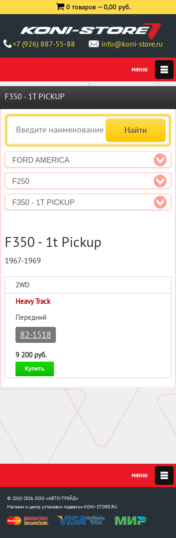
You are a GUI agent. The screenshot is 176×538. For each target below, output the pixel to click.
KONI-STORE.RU (100, 507)
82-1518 (35, 334)
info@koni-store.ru (132, 43)
